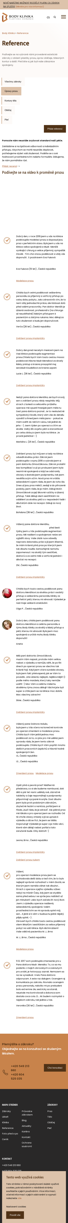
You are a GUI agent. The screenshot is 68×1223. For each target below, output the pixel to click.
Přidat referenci (54, 129)
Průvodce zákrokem (27, 1113)
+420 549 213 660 (11, 1165)
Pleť (7, 120)
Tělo (49, 1116)
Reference (7, 1128)
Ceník (5, 1139)
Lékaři (5, 1116)
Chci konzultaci (54, 1068)
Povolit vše (15, 1215)
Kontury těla (10, 101)
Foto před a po (10, 1133)
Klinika (5, 1122)
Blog (24, 1120)
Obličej (8, 110)
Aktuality (26, 1126)
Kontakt (26, 1137)
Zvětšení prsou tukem (28, 859)
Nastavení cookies (16, 1206)
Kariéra (26, 1131)
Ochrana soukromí (27, 1144)
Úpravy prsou (11, 91)
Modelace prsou (25, 280)
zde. (20, 1198)
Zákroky (6, 1111)
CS (48, 17)
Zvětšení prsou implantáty (30, 338)
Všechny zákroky (13, 81)
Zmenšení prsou (25, 773)
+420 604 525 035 (11, 1170)
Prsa (49, 1111)
